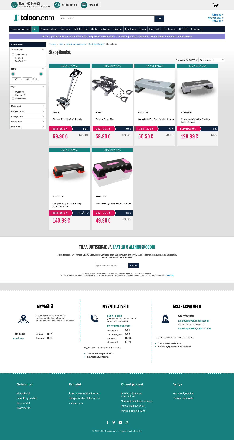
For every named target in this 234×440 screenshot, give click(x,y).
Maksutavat (23, 393)
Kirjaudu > (217, 14)
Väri (27, 87)
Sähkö (94, 29)
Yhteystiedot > (215, 18)
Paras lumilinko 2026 (133, 406)
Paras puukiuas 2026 (133, 410)
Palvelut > (217, 21)
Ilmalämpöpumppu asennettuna (131, 395)
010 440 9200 (114, 316)
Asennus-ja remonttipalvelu (84, 393)
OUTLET (183, 29)
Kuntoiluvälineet (96, 44)
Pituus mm (27, 121)
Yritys (177, 384)
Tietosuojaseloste (183, 398)
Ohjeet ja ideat (132, 384)
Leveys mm (27, 116)
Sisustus (118, 29)
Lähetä (133, 265)
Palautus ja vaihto (27, 398)
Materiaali (27, 106)
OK (36, 79)
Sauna (143, 29)
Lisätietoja (169, 275)
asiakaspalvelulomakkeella (193, 320)
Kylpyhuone (130, 29)
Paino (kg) (27, 126)
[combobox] (107, 18)
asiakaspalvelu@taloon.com (194, 328)
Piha (35, 29)
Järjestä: (192, 60)
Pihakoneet (65, 29)
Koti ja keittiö (155, 29)
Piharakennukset (48, 29)
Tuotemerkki (27, 50)
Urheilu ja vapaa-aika (76, 44)
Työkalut (78, 29)
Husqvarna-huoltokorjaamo (84, 398)
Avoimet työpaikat (183, 393)
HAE (159, 19)
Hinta (27, 69)
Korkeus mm (27, 111)
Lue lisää (18, 338)
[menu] (117, 29)
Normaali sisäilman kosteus (137, 401)
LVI (86, 29)
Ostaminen (25, 384)
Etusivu (52, 44)
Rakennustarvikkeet (20, 29)
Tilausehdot (23, 403)
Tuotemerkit (170, 29)
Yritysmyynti (76, 403)
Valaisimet (105, 29)
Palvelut (75, 384)
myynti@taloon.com (118, 325)
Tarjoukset (195, 29)
